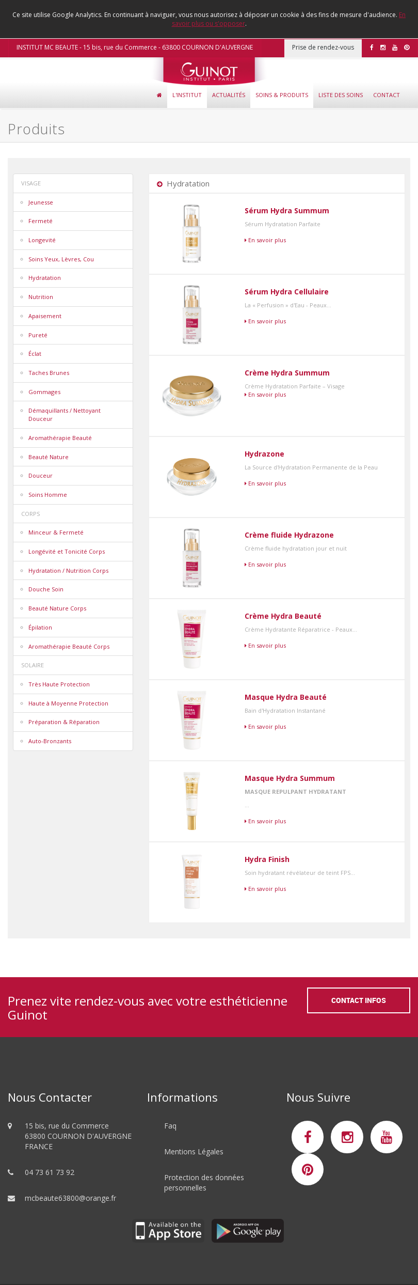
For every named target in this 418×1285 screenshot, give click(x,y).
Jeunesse (40, 202)
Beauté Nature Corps (57, 608)
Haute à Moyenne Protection (68, 703)
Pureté (37, 335)
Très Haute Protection (59, 684)
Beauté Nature (48, 457)
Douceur (40, 475)
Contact (386, 95)
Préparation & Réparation (64, 722)
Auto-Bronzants (49, 741)
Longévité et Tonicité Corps (66, 551)
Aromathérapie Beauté (60, 438)
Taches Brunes (48, 373)
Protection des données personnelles (204, 1182)
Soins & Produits (281, 95)
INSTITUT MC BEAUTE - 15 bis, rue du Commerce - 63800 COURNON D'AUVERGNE (135, 47)
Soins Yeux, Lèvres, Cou (61, 259)
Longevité (42, 240)
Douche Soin (45, 589)
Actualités (228, 95)
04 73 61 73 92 (49, 1172)
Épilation (40, 627)
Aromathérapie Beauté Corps (68, 646)
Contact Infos (358, 1000)
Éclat (34, 353)
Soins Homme (47, 494)
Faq (170, 1126)
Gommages (44, 392)
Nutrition (40, 297)
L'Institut (187, 95)
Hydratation (44, 277)
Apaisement (44, 316)
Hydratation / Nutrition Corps (68, 570)
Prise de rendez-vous (323, 47)
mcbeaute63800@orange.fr (70, 1198)
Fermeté (40, 221)
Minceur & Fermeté (56, 532)
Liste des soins (340, 95)
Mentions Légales (193, 1151)
